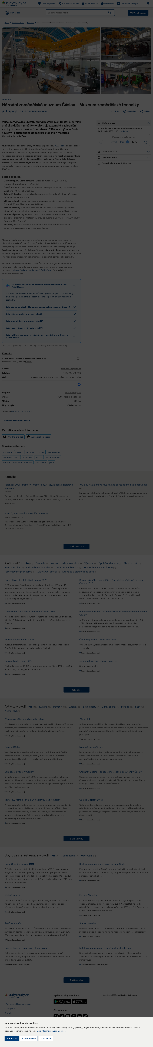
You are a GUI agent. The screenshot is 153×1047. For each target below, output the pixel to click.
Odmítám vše (29, 1038)
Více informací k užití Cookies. (51, 1031)
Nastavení (46, 1038)
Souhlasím (12, 1038)
